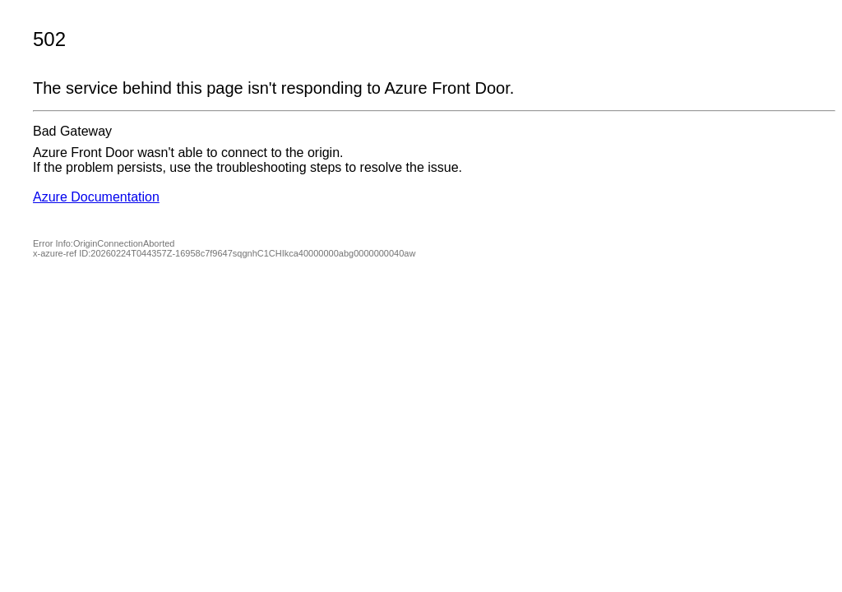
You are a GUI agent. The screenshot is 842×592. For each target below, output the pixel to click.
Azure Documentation (96, 197)
